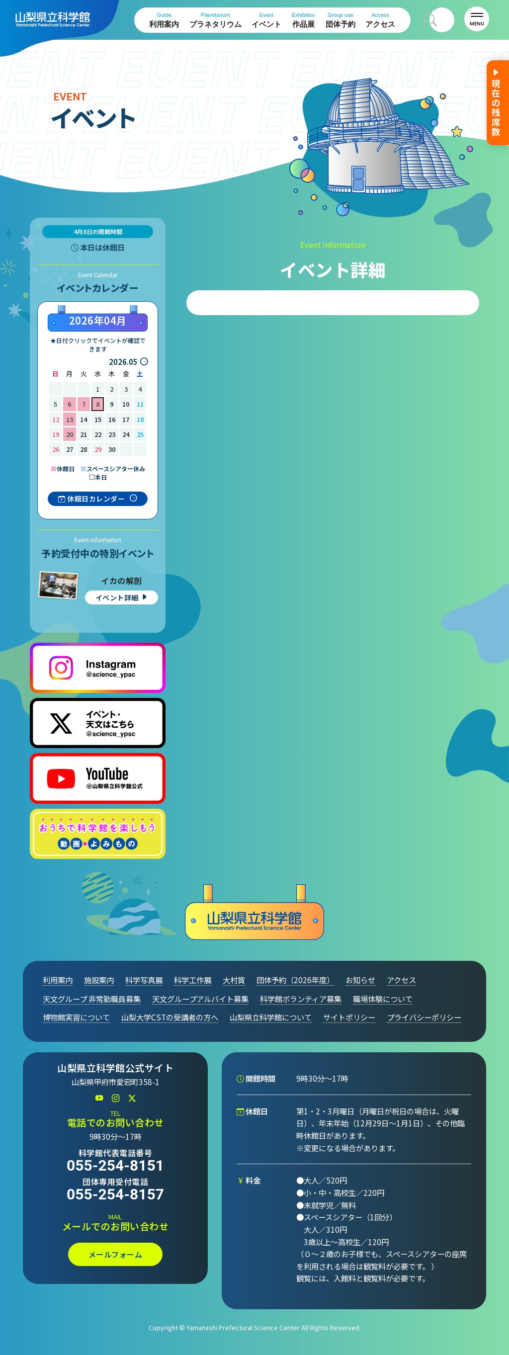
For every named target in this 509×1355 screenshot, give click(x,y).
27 (69, 449)
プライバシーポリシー (424, 1017)
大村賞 (234, 979)
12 (55, 419)
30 (111, 449)
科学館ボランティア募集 (300, 998)
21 (83, 434)
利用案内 (164, 20)
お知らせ (360, 979)
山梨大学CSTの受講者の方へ (169, 1017)
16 (111, 419)
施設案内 (99, 979)
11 (140, 404)
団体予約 (340, 20)
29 (97, 449)
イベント (266, 20)
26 (55, 449)
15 (97, 419)
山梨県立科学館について (271, 1017)
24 (125, 434)
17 (125, 419)
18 (140, 419)
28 (83, 449)
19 (55, 434)
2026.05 (123, 361)
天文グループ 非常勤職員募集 (92, 998)
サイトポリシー (349, 1017)
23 (111, 434)
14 (83, 419)
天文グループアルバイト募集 (200, 998)
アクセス (380, 20)
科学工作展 (192, 979)
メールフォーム (115, 1254)
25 (140, 434)
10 (125, 404)
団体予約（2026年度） (295, 979)
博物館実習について (76, 1017)
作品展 (304, 20)
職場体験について (383, 998)
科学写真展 (144, 979)
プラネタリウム (215, 20)
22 (97, 434)
